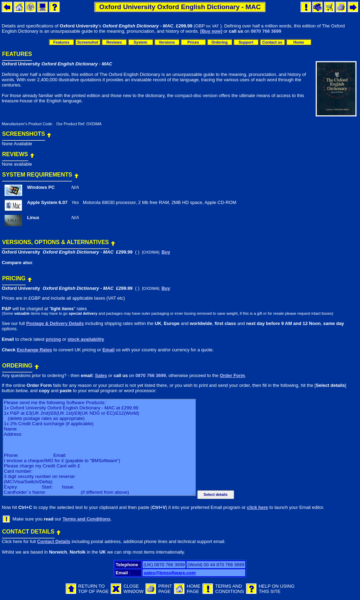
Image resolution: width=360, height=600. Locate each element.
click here (257, 507)
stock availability (86, 339)
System (140, 42)
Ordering (219, 42)
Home (298, 42)
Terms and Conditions (86, 519)
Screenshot (87, 42)
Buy (165, 252)
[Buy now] (211, 31)
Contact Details (53, 541)
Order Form (232, 375)
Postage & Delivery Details (55, 323)
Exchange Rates (34, 349)
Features (61, 42)
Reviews (114, 42)
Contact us (272, 42)
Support (245, 42)
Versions (167, 42)
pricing (53, 339)
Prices (193, 42)
